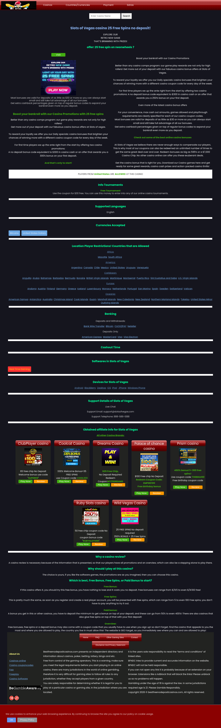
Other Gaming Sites (115, 637)
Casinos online (17, 660)
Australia (48, 299)
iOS (109, 387)
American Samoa (18, 299)
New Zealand (142, 299)
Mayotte (102, 257)
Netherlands (119, 288)
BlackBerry (90, 387)
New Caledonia (125, 299)
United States (117, 267)
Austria (42, 288)
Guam (92, 299)
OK (11, 720)
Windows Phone (136, 387)
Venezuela (143, 267)
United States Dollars (34, 233)
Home (85, 637)
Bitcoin (109, 326)
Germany (61, 288)
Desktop (101, 387)
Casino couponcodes (21, 665)
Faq (11, 669)
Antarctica (35, 299)
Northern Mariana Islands (165, 299)
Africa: (110, 251)
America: (110, 262)
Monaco (106, 288)
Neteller (132, 326)
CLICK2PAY (120, 326)
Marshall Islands (107, 299)
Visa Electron (130, 337)
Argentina (76, 267)
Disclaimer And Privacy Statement (110, 645)
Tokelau (185, 299)
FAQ (97, 637)
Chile (97, 267)
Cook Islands (81, 299)
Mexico (105, 267)
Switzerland (176, 288)
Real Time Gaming (19, 369)
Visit (58, 54)
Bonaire (81, 278)
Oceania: (111, 294)
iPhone (122, 387)
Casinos (47, 5)
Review (41, 481)
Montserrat (129, 278)
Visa (120, 337)
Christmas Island (63, 299)
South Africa (115, 257)
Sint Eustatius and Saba (163, 278)
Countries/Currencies (78, 5)
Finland (51, 288)
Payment (108, 5)
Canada (88, 267)
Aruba (36, 278)
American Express (92, 337)
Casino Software (18, 678)
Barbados (58, 278)
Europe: (110, 283)
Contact (134, 637)
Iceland (81, 288)
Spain (155, 288)
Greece (72, 288)
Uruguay (131, 267)
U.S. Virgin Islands (188, 278)
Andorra (32, 288)
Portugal (132, 288)
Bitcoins (14, 233)
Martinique (116, 278)
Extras (130, 5)
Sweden (163, 288)
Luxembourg (94, 288)
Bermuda (70, 278)
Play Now (25, 481)
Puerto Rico (143, 278)
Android (78, 387)
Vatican (188, 288)
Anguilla (26, 278)
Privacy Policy (27, 720)
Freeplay (14, 674)
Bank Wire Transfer (94, 326)
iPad (114, 387)
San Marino (144, 288)
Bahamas (46, 278)
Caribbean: (110, 273)
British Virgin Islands (97, 278)
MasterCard (109, 337)
